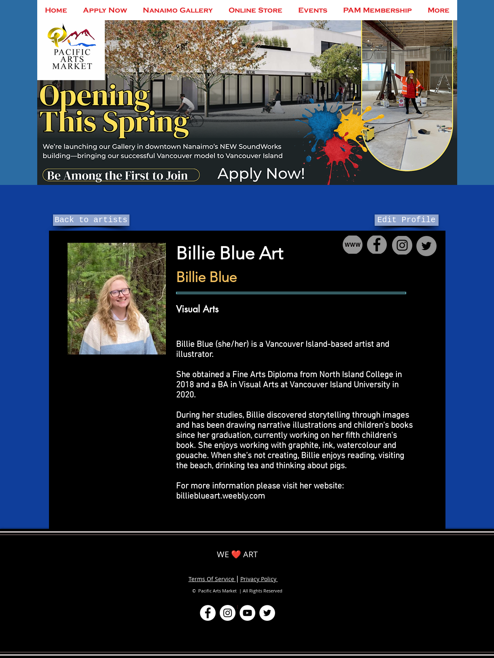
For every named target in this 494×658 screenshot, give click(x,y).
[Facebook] (208, 613)
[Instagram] (227, 613)
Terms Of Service (212, 579)
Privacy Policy (259, 579)
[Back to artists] (91, 220)
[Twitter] (267, 613)
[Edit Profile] (407, 220)
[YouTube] (247, 613)
